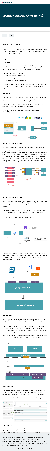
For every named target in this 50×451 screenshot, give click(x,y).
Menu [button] (45, 2)
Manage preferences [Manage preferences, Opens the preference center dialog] (25, 448)
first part (8, 49)
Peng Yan (7, 41)
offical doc (17, 319)
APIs (5, 35)
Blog (11, 35)
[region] (25, 442)
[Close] (48, 434)
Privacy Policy (23, 445)
